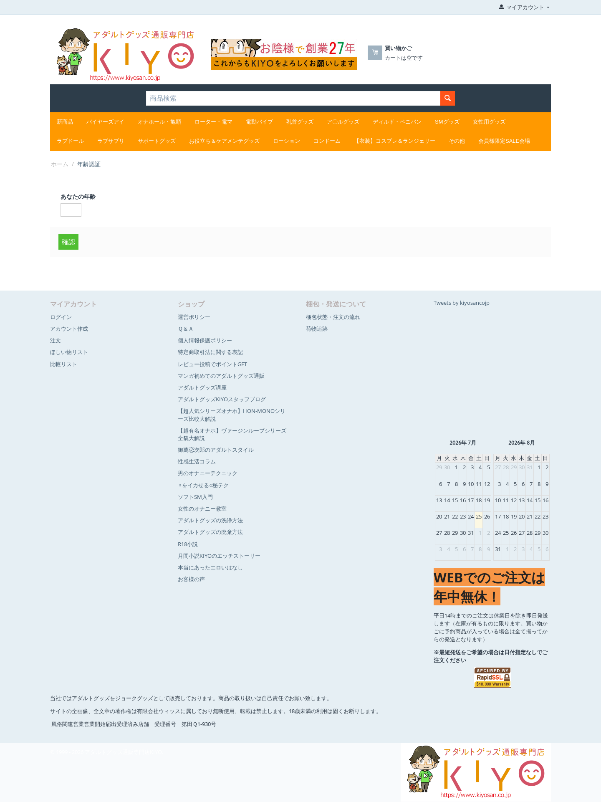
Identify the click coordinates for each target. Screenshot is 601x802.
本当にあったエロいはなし (210, 567)
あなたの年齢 (78, 196)
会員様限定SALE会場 (504, 141)
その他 (457, 141)
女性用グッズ (489, 122)
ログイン (61, 317)
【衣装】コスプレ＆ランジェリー (394, 141)
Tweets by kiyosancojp (462, 302)
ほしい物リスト (69, 352)
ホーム (59, 164)
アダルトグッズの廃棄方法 (210, 532)
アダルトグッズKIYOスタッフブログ (222, 399)
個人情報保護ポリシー (205, 340)
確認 (68, 241)
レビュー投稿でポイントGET (212, 364)
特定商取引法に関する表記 (210, 352)
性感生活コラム (197, 461)
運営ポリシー (194, 317)
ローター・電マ (213, 122)
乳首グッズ (299, 122)
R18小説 (188, 544)
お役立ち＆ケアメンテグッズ (224, 141)
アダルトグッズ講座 (202, 387)
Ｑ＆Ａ (186, 328)
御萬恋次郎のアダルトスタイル (216, 449)
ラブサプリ (110, 141)
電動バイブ (259, 122)
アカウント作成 (69, 328)
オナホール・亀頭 (159, 122)
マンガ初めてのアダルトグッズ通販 (221, 375)
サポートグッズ (157, 141)
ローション (286, 141)
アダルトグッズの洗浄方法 (210, 520)
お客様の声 (191, 579)
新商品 (65, 122)
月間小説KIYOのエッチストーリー (219, 555)
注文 (55, 340)
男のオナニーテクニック (207, 473)
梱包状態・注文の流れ (333, 317)
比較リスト (63, 364)
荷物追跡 (317, 328)
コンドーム (327, 141)
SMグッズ (447, 122)
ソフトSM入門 (195, 497)
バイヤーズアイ (105, 122)
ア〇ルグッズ (343, 122)
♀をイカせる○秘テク (203, 485)
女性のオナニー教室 (202, 508)
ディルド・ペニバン (397, 122)
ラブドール (70, 141)
